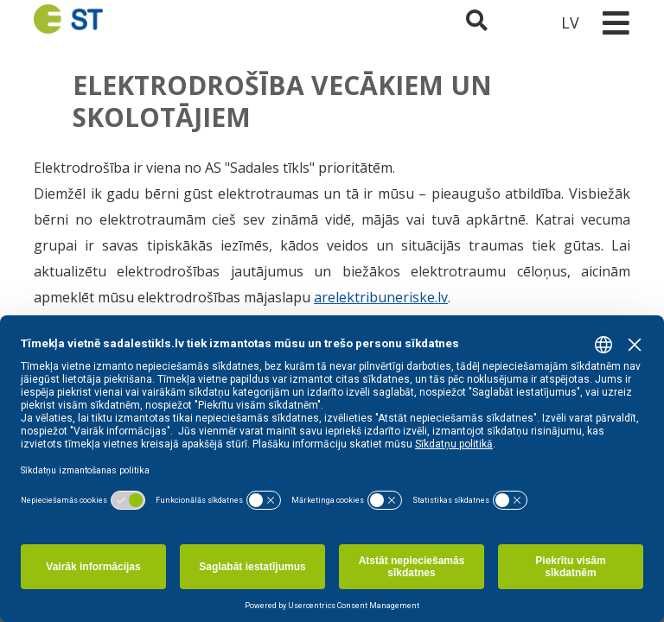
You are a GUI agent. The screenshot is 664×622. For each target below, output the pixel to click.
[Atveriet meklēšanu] (477, 22)
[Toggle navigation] (615, 22)
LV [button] (570, 22)
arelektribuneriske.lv (381, 297)
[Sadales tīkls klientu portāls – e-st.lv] (523, 22)
